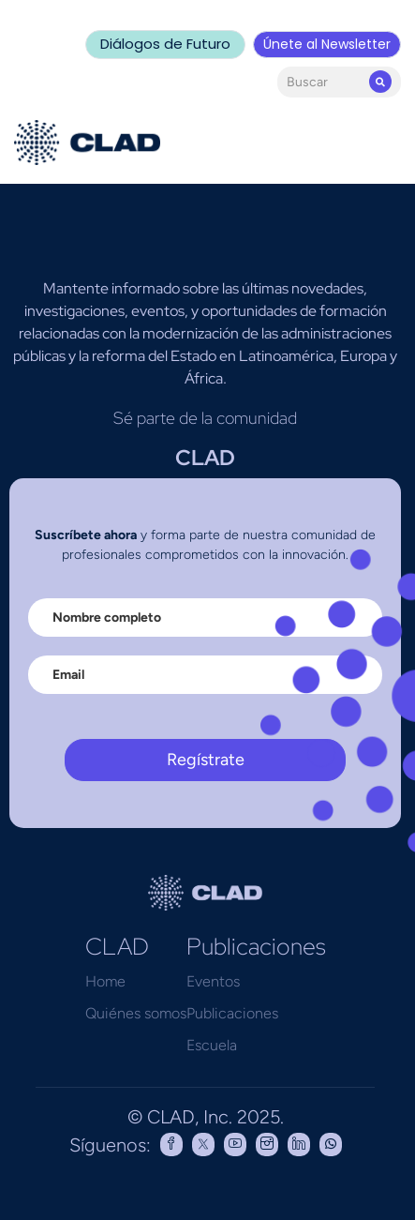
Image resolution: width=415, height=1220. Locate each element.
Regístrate (206, 759)
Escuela (211, 1045)
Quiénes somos (135, 1013)
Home (105, 981)
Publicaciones (232, 1013)
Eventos (213, 981)
